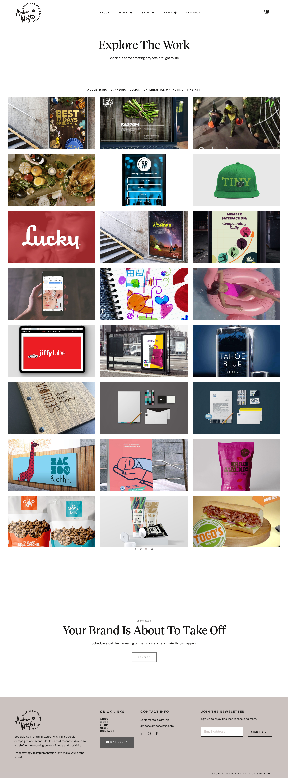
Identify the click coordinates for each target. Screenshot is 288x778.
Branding (118, 89)
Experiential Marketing (164, 89)
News (170, 13)
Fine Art (194, 89)
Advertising (97, 89)
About (104, 12)
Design (135, 89)
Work (125, 13)
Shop (148, 13)
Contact (193, 12)
